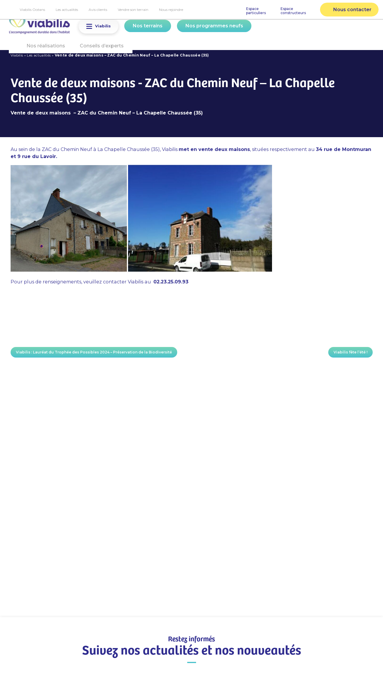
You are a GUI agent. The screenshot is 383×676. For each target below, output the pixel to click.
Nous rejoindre (171, 9)
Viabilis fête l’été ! (350, 352)
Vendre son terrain (133, 9)
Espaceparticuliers (256, 10)
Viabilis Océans (32, 9)
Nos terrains (148, 26)
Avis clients (98, 9)
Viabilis (17, 55)
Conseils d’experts (102, 46)
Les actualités (67, 9)
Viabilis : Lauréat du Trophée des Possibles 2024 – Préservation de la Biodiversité (94, 352)
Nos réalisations (45, 46)
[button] (89, 26)
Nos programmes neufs (214, 26)
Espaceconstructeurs (293, 10)
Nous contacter (352, 9)
